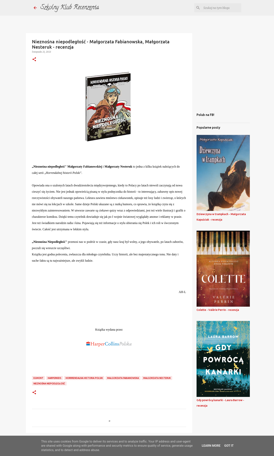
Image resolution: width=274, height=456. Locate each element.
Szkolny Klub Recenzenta (70, 8)
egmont (38, 378)
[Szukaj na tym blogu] (221, 7)
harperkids (54, 378)
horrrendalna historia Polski (84, 378)
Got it (228, 445)
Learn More (211, 445)
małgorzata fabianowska (123, 378)
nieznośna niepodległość (49, 383)
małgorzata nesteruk (157, 378)
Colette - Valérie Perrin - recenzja (218, 309)
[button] (34, 59)
